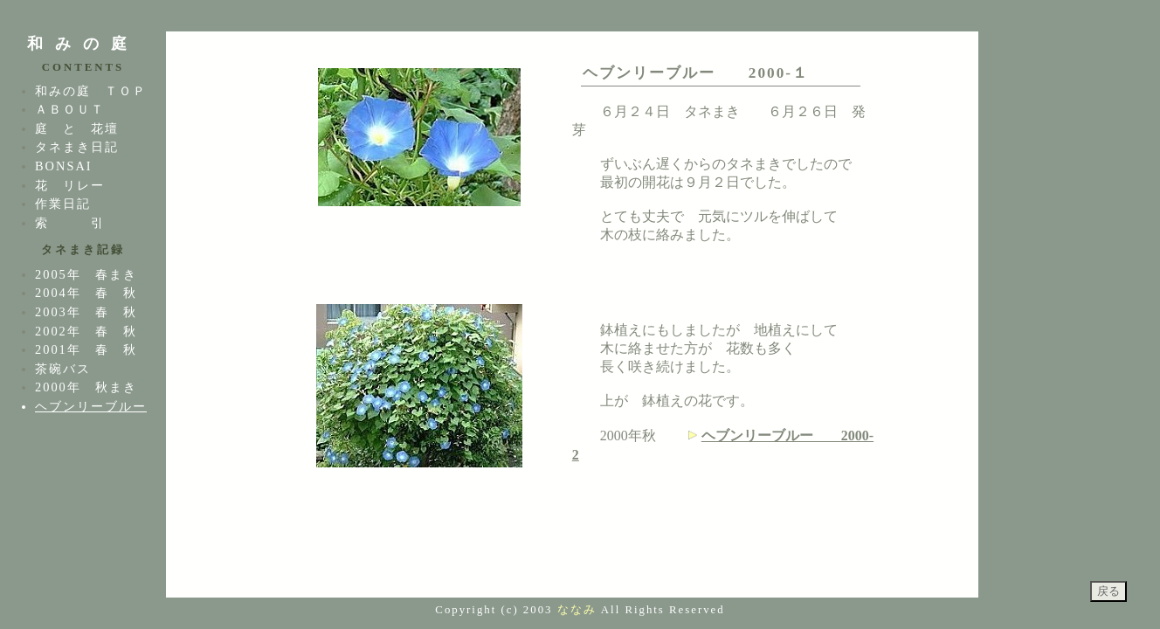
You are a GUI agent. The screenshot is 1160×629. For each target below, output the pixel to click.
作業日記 (63, 204)
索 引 (70, 223)
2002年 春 (72, 331)
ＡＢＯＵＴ (70, 109)
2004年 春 (72, 293)
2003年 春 (72, 312)
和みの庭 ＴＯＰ (91, 91)
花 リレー (70, 185)
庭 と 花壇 (77, 128)
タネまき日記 (77, 147)
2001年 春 (72, 349)
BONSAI (64, 166)
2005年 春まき (86, 274)
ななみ (577, 610)
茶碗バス (63, 369)
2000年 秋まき (86, 387)
